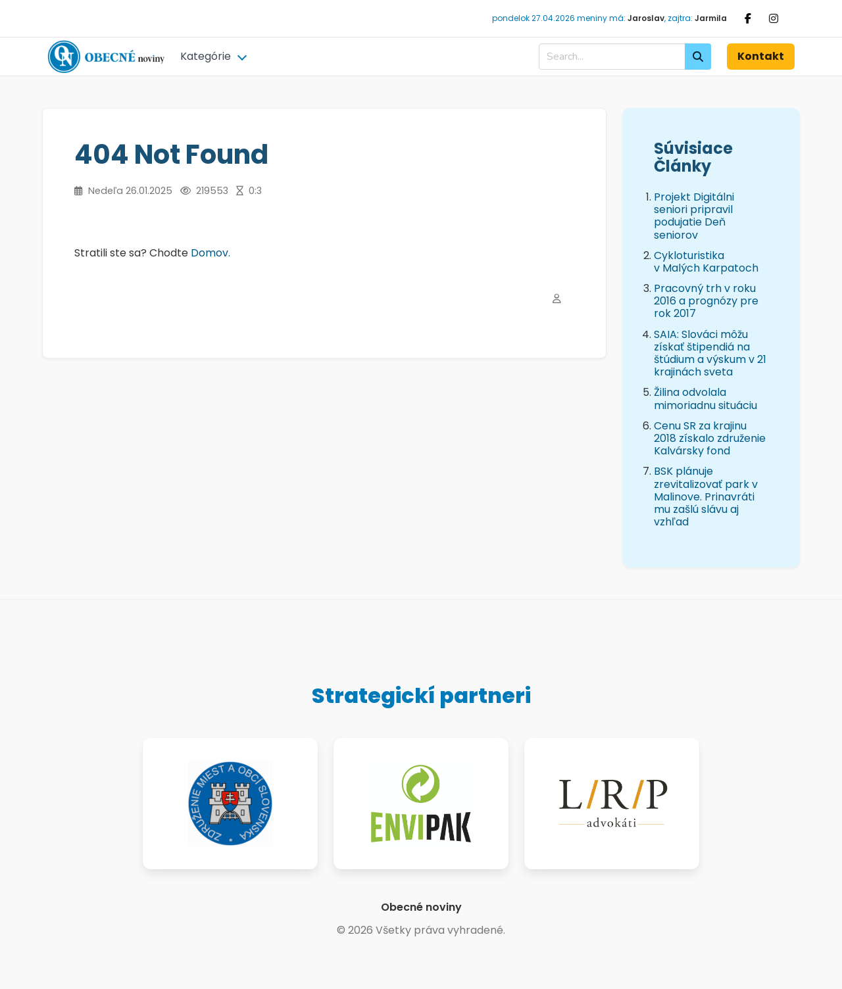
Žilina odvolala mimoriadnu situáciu (705, 398)
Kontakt (760, 56)
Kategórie (205, 56)
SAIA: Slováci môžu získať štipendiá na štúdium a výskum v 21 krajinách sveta (710, 353)
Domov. (210, 252)
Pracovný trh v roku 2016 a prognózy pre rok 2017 (706, 301)
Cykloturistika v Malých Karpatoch (706, 262)
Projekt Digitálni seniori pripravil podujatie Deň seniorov (694, 216)
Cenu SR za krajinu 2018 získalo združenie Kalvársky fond (710, 438)
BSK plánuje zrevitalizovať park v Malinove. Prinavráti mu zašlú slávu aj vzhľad (706, 496)
